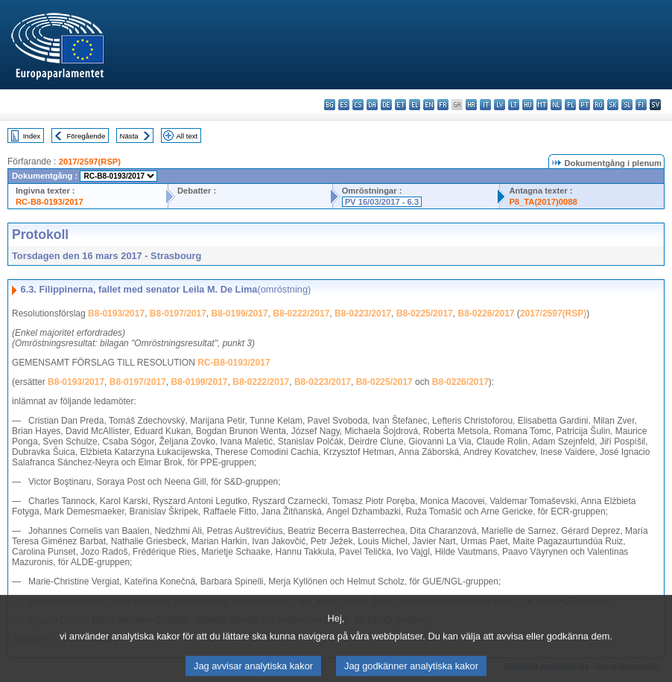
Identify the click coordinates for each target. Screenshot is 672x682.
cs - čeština (358, 104)
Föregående (86, 136)
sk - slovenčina (612, 104)
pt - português (584, 104)
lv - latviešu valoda (499, 104)
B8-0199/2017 (240, 313)
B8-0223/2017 (363, 313)
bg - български (329, 104)
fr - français (442, 104)
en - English (428, 104)
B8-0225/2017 (424, 313)
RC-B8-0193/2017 (49, 201)
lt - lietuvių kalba (513, 104)
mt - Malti (542, 104)
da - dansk (372, 104)
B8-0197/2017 (178, 313)
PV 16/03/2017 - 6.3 (382, 201)
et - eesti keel (400, 104)
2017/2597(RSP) (90, 161)
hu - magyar (527, 104)
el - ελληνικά (414, 104)
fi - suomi (641, 104)
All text (186, 136)
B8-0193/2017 (116, 313)
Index (31, 136)
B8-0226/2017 (485, 313)
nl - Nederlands (556, 104)
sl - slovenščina (627, 104)
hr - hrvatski (471, 104)
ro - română (598, 104)
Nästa (129, 136)
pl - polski (570, 104)
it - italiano (485, 104)
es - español (343, 104)
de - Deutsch (386, 104)
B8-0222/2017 (301, 313)
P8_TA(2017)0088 (543, 201)
